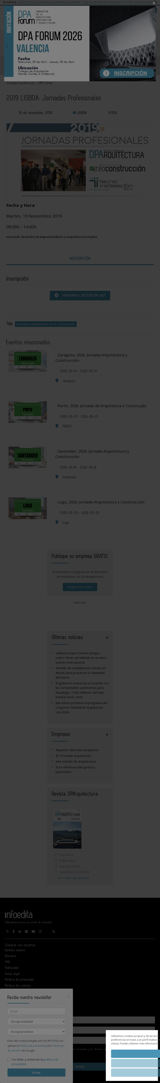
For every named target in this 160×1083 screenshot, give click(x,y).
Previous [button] (7, 46)
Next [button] (153, 46)
